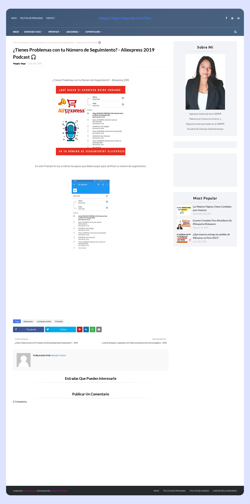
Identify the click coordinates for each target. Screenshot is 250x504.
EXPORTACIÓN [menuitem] (92, 31)
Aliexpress (28, 321)
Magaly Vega (19, 63)
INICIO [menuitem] (16, 31)
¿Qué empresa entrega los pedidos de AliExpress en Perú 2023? (211, 236)
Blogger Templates (59, 490)
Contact (50, 18)
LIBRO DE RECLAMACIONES (224, 490)
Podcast (23, 42)
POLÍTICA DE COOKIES (199, 490)
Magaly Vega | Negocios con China (125, 18)
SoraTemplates (30, 490)
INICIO (14, 18)
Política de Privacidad (31, 18)
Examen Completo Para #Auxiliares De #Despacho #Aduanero (212, 222)
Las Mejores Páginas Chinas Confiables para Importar (212, 208)
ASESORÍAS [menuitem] (72, 31)
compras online (44, 321)
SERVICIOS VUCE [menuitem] (32, 31)
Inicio (15, 42)
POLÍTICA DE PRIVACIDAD (174, 490)
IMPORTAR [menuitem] (53, 31)
